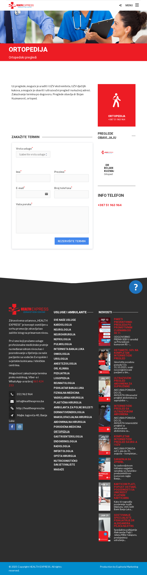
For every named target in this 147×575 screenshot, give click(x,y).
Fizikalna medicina (66, 392)
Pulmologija (63, 344)
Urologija (61, 358)
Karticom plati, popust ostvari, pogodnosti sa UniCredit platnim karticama (125, 491)
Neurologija (62, 329)
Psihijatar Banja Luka (69, 388)
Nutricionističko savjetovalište (65, 462)
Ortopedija (62, 431)
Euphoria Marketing (127, 566)
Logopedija (61, 378)
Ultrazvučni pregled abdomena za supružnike (123, 382)
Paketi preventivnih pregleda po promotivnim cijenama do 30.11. (123, 326)
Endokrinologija (65, 441)
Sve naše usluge (65, 319)
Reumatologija (64, 383)
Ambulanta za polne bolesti (73, 407)
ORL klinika (61, 368)
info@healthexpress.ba (30, 401)
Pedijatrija (62, 373)
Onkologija (62, 353)
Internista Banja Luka (69, 349)
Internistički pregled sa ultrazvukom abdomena (123, 410)
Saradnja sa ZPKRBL (122, 460)
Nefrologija (62, 339)
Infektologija (63, 451)
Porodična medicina (67, 426)
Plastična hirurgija (67, 402)
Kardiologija (63, 324)
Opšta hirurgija (65, 456)
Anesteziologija (65, 363)
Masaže (59, 469)
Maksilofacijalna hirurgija (73, 417)
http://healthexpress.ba (30, 408)
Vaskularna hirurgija (69, 397)
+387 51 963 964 (109, 205)
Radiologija (62, 446)
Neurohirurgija (64, 334)
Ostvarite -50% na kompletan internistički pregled (126, 354)
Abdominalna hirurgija (70, 422)
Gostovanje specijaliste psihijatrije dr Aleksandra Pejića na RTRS (124, 521)
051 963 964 (25, 394)
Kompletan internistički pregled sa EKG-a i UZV (125, 440)
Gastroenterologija (68, 436)
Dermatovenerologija (69, 412)
